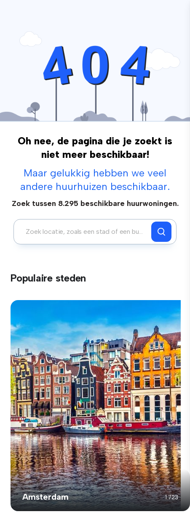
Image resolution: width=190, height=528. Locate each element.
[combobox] (85, 231)
